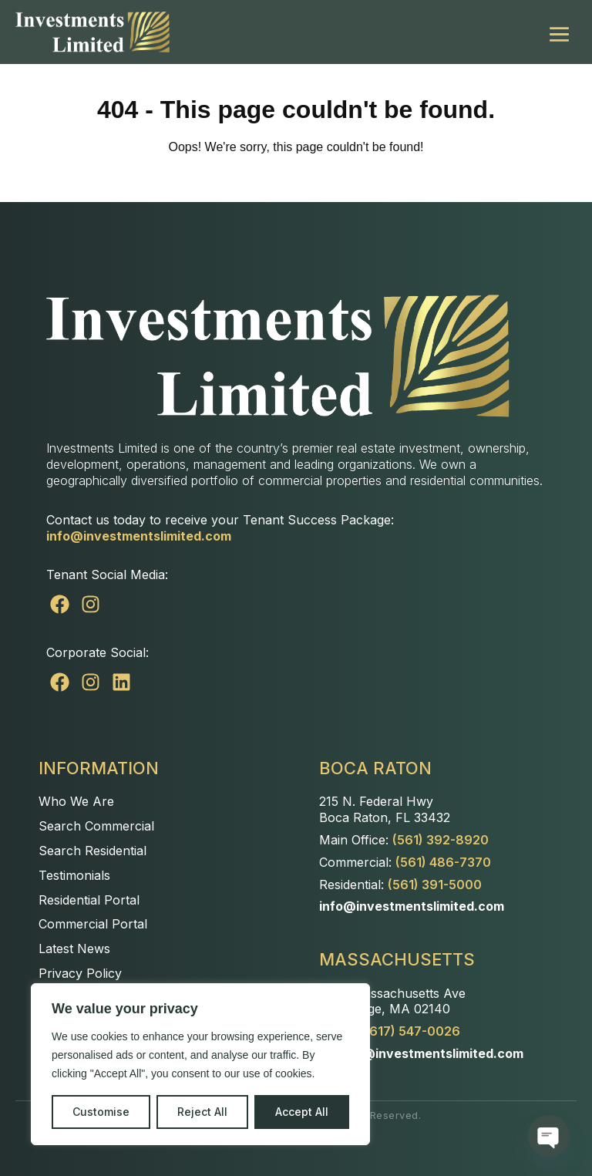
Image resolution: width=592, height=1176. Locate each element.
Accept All (301, 1111)
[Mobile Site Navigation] (559, 32)
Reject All (202, 1111)
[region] (200, 1064)
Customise (101, 1111)
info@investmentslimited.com (138, 536)
